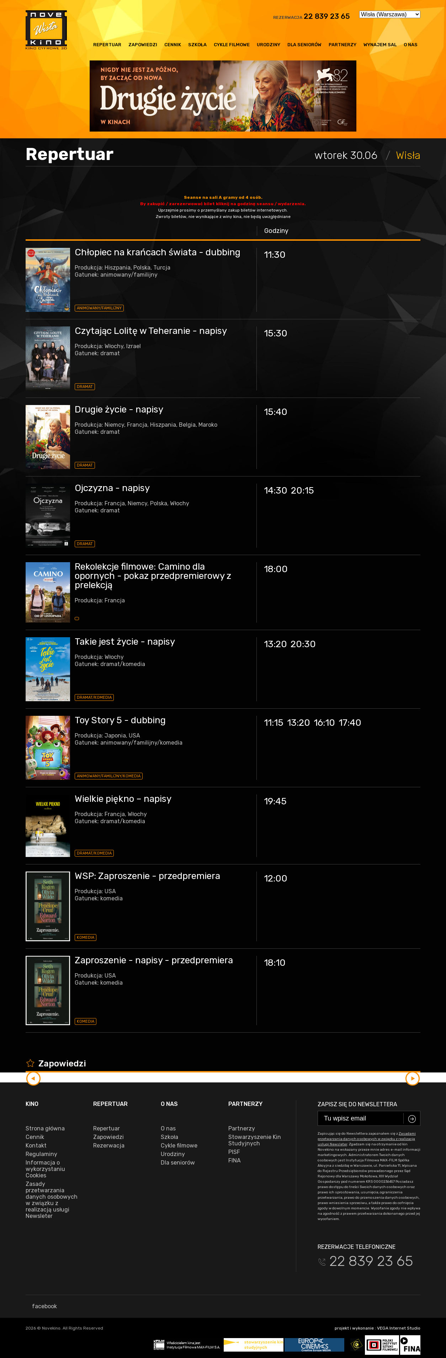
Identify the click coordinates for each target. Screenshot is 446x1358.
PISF (234, 1152)
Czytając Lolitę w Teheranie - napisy (151, 330)
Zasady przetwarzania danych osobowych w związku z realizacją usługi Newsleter (52, 1200)
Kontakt (36, 1146)
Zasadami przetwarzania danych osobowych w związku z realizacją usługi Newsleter (367, 1138)
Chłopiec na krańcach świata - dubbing (157, 252)
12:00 (275, 878)
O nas (411, 44)
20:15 (302, 490)
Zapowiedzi (142, 44)
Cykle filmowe (232, 44)
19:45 (275, 801)
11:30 (275, 254)
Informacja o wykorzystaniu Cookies (45, 1169)
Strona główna (45, 1128)
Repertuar (107, 44)
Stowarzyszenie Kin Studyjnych (254, 1140)
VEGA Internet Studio (398, 1328)
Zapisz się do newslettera (357, 1104)
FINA (234, 1160)
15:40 (275, 411)
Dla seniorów (304, 44)
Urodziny (268, 44)
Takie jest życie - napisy (125, 641)
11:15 (273, 722)
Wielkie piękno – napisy (123, 798)
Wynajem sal (380, 44)
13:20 (275, 644)
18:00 (276, 569)
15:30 (275, 333)
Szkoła (197, 44)
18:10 (275, 962)
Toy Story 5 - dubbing (120, 720)
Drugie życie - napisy (119, 409)
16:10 (324, 722)
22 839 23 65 (327, 16)
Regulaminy (41, 1154)
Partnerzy (342, 44)
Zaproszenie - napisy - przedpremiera (154, 960)
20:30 (303, 644)
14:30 (275, 490)
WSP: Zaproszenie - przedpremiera (147, 876)
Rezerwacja (108, 1146)
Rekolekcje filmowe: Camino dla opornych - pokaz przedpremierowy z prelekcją (153, 576)
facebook (41, 1306)
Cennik (172, 44)
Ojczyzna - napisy (112, 488)
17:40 (350, 722)
